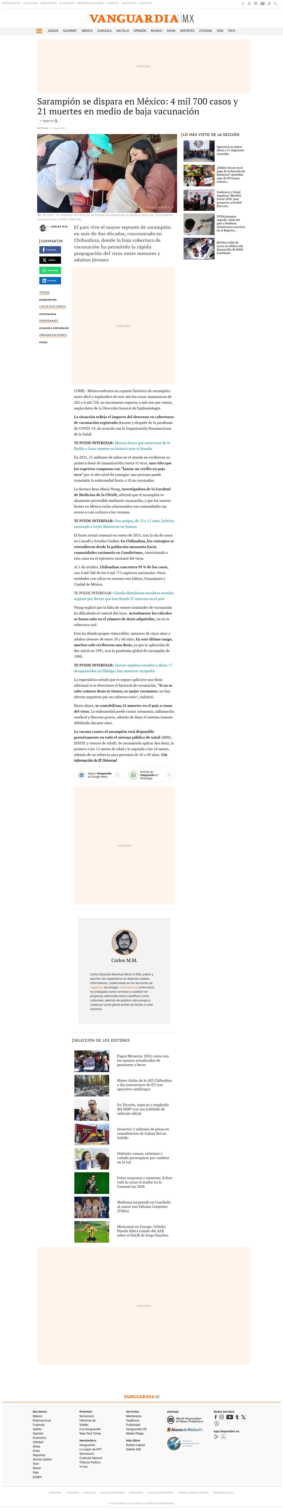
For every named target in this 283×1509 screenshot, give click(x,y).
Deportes (187, 31)
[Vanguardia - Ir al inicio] (141, 18)
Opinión (140, 31)
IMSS (44, 342)
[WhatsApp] (150, 775)
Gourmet (70, 31)
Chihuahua (48, 314)
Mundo (156, 31)
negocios (96, 987)
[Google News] (98, 775)
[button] (39, 31)
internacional (129, 987)
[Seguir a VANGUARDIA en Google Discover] (48, 121)
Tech (231, 31)
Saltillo (122, 31)
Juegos (53, 31)
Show (171, 31)
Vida (220, 31)
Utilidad (205, 31)
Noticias (42, 128)
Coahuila (104, 31)
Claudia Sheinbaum (55, 328)
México (87, 31)
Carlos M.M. (59, 226)
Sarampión (49, 299)
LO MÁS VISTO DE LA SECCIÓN (211, 135)
